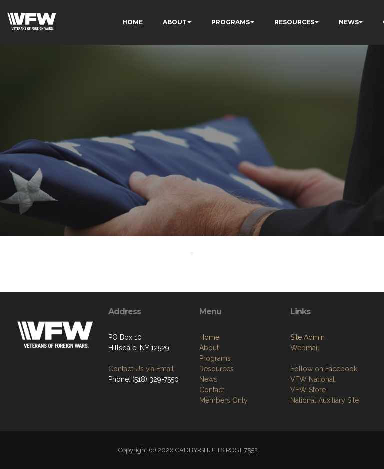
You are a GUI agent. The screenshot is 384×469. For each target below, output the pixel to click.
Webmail (305, 348)
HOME (132, 22)
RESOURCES (294, 22)
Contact (212, 390)
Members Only (224, 400)
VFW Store (308, 390)
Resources (217, 369)
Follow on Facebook (324, 369)
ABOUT (175, 22)
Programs (215, 358)
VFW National (312, 380)
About (209, 348)
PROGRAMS (231, 22)
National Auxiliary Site (324, 400)
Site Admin (307, 338)
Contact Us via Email (141, 369)
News (209, 380)
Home (210, 338)
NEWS (349, 22)
